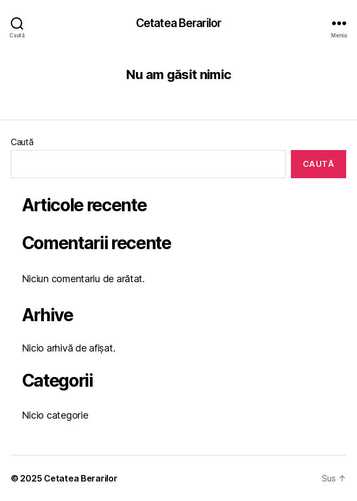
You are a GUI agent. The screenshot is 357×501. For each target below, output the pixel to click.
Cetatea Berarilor (178, 23)
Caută (22, 141)
